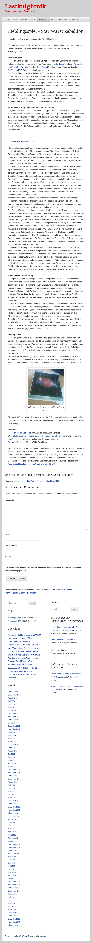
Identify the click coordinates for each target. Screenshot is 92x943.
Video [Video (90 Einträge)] (26, 671)
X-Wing (12, 70)
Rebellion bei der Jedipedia (19, 433)
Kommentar (10, 500)
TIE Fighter (24, 70)
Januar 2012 (12, 878)
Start (7, 19)
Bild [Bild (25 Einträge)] (28, 635)
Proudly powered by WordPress (16, 936)
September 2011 (14, 891)
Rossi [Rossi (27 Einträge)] (18, 661)
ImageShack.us (27, 142)
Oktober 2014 (13, 776)
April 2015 (12, 763)
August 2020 (12, 698)
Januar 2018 (12, 723)
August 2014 (12, 782)
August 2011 (12, 894)
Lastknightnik (25, 6)
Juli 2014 (11, 785)
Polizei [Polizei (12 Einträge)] (23, 658)
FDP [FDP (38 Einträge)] (18, 645)
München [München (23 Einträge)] (25, 655)
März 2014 (12, 798)
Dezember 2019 (14, 714)
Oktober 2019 (13, 720)
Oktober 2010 (13, 925)
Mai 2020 (11, 707)
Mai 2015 (11, 760)
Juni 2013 (11, 826)
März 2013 (12, 835)
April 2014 (12, 794)
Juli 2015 (11, 754)
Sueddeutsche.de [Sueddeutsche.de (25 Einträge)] (26, 668)
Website (8, 556)
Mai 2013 (11, 829)
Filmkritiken (24, 19)
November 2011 (14, 885)
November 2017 (14, 729)
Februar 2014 (13, 801)
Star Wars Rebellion (16, 442)
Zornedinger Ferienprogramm (62, 640)
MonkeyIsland (58, 64)
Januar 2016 (12, 748)
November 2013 (14, 810)
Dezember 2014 (14, 770)
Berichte (15, 19)
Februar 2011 (13, 913)
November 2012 (14, 847)
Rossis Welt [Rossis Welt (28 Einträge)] (26, 661)
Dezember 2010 (14, 919)
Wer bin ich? (63, 19)
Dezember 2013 (14, 807)
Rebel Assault (42, 67)
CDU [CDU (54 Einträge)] (33, 635)
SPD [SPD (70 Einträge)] (24, 664)
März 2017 (12, 735)
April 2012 (12, 869)
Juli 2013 (11, 822)
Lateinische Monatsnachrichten (63, 652)
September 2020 (14, 695)
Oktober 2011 (13, 888)
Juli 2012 (11, 860)
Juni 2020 (11, 704)
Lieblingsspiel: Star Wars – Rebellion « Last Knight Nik (37, 481)
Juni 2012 (11, 863)
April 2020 (12, 710)
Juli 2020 (11, 701)
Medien (53, 19)
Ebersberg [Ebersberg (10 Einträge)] (22, 641)
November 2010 (14, 922)
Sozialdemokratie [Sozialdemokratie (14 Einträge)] (14, 665)
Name (8, 534)
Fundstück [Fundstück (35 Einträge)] (25, 645)
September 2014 (14, 779)
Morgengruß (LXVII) (15, 621)
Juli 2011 (11, 897)
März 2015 (12, 766)
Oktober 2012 (13, 850)
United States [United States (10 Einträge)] (18, 671)
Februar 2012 (13, 875)
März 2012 (12, 872)
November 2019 (14, 717)
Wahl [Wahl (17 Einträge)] (32, 671)
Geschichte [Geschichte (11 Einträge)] (36, 648)
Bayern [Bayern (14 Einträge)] (24, 635)
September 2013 (14, 816)
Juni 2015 (11, 757)
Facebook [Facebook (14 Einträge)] (11, 645)
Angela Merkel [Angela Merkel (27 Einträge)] (14, 635)
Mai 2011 (11, 903)
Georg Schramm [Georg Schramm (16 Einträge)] (25, 648)
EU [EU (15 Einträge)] (27, 641)
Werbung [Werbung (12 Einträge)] (11, 675)
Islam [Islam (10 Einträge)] (15, 651)
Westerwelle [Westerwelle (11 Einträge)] (19, 675)
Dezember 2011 (14, 882)
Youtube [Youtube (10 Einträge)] (27, 675)
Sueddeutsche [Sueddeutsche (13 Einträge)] (13, 668)
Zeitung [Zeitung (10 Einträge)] (33, 675)
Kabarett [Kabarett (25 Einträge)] (21, 651)
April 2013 (12, 832)
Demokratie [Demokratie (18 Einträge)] (12, 638)
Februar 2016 (13, 745)
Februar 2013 (13, 838)
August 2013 (12, 819)
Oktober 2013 (13, 813)
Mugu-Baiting (74, 19)
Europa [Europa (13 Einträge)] (31, 641)
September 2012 (14, 854)
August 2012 (12, 857)
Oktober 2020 (13, 692)
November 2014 (14, 773)
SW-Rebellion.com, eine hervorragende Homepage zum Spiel (34, 436)
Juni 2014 (11, 788)
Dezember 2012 (14, 844)
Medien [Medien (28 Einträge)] (29, 651)
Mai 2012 (11, 866)
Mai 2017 (11, 732)
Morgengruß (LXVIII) (15, 618)
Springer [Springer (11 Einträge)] (30, 665)
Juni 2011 (11, 900)
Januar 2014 (12, 804)
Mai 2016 (11, 738)
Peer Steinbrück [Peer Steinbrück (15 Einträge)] (14, 658)
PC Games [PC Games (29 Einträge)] (35, 655)
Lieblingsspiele (43, 19)
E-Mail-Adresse (11, 545)
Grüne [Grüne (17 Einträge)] (10, 651)
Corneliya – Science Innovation (64, 666)
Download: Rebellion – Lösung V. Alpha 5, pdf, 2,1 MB (32, 464)
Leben (33, 19)
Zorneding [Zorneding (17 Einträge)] (12, 678)
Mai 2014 (11, 791)
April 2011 (12, 906)
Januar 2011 (12, 916)
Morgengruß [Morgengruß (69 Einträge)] (14, 654)
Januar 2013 (12, 841)
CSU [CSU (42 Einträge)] (38, 635)
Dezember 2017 (14, 726)
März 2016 (12, 742)
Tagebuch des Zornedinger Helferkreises (67, 619)
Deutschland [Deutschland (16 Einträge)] (22, 638)
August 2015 (12, 751)
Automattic (43, 936)
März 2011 (12, 910)
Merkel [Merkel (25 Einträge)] (35, 651)
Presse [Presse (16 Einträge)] (29, 658)
